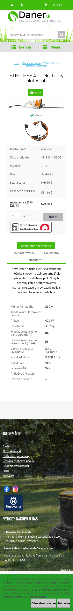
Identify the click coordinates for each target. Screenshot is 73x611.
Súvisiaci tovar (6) (24, 252)
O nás (6, 446)
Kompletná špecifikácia (36, 245)
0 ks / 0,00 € (57, 5)
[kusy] (15, 216)
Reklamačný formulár (16, 465)
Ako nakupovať (12, 451)
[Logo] (34, 19)
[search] (61, 35)
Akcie (6, 470)
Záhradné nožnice (31, 63)
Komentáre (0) (36, 259)
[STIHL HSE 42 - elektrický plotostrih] (37, 99)
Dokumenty (51, 252)
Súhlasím (63, 603)
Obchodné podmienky (16, 456)
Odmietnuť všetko (43, 603)
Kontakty (8, 475)
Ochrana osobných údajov (18, 461)
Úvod (16, 63)
